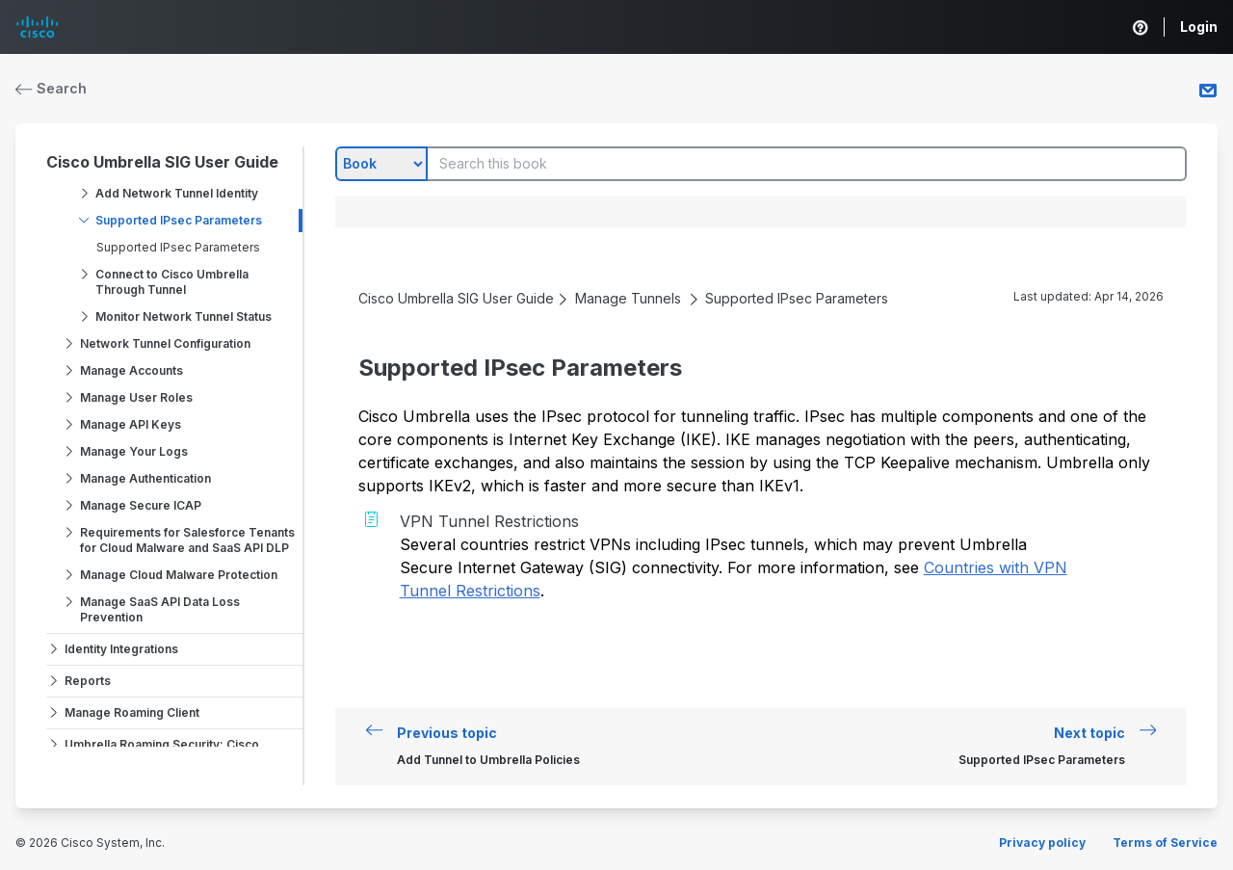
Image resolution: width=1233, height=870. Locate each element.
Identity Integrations (121, 649)
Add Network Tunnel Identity (176, 193)
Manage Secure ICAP (140, 505)
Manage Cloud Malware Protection (178, 574)
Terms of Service (1165, 842)
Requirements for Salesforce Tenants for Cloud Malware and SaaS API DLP (187, 540)
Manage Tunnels (628, 298)
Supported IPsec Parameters (178, 220)
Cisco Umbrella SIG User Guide (162, 161)
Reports (88, 680)
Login (1199, 26)
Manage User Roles (136, 397)
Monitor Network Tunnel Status (183, 316)
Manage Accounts (131, 370)
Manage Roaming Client (132, 712)
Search (51, 88)
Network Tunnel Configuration (165, 343)
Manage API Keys (130, 424)
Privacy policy (1042, 842)
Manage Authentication (145, 478)
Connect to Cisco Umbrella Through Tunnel (172, 282)
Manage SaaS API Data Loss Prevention (160, 609)
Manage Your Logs (134, 451)
